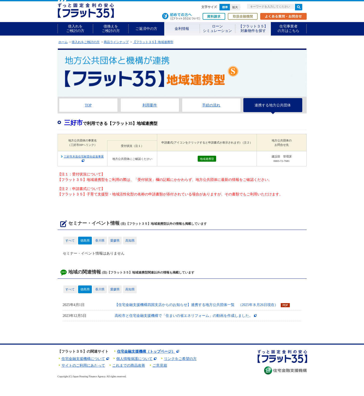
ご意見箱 (160, 365)
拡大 (235, 7)
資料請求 (214, 16)
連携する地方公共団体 (273, 105)
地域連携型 (207, 158)
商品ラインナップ (116, 42)
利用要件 (149, 105)
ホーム (63, 42)
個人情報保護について (134, 359)
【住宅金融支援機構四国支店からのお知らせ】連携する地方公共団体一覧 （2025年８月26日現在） (196, 305)
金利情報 (182, 29)
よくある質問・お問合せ (283, 16)
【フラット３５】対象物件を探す (253, 28)
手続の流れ (211, 105)
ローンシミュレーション (217, 28)
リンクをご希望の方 (180, 359)
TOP (88, 105)
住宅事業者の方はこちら (288, 28)
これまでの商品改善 (128, 365)
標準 (224, 7)
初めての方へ (181, 16)
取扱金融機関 (243, 16)
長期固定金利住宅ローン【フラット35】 (86, 10)
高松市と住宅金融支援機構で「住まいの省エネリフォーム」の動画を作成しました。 (184, 316)
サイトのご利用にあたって (83, 365)
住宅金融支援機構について (83, 359)
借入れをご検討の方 (75, 28)
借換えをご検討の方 (111, 28)
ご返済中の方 (146, 29)
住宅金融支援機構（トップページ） (146, 351)
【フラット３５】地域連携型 (153, 42)
